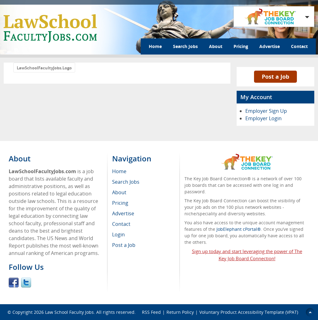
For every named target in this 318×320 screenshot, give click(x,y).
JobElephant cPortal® (238, 229)
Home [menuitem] (119, 171)
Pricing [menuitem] (120, 202)
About (215, 46)
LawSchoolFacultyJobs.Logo (44, 68)
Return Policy (180, 312)
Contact (299, 46)
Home (155, 46)
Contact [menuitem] (121, 224)
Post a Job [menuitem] (123, 245)
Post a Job (275, 76)
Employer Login (263, 118)
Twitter (26, 282)
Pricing (241, 46)
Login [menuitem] (118, 234)
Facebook (14, 282)
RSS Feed (151, 312)
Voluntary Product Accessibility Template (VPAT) (248, 312)
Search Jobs (185, 46)
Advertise (269, 46)
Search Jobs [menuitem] (125, 181)
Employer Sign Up (266, 110)
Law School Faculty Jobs (69, 312)
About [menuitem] (119, 192)
